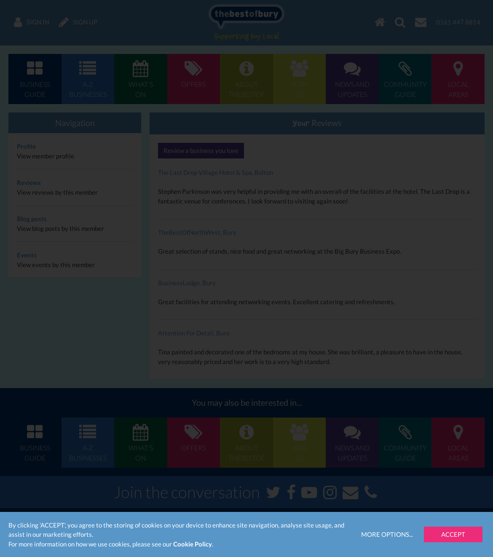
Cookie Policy (192, 544)
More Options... (387, 534)
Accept (453, 534)
